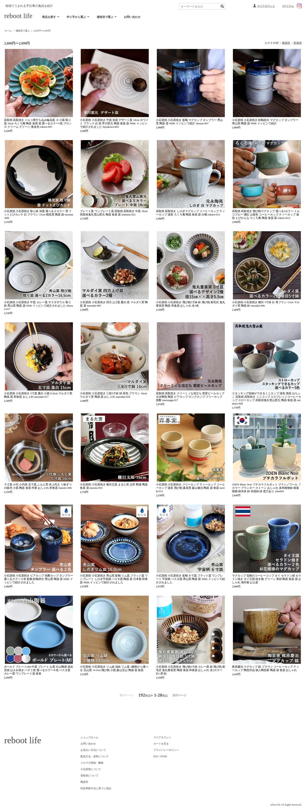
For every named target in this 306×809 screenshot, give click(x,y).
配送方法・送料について (95, 756)
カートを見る (161, 743)
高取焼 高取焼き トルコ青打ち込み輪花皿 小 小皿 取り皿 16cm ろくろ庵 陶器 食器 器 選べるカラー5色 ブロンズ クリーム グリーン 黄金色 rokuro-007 (38, 123)
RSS (155, 756)
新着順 (297, 42)
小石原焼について (91, 769)
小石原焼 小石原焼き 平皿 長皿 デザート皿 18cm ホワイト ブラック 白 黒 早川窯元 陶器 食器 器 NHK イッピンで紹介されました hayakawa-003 (114, 123)
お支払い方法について (93, 750)
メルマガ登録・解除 (92, 762)
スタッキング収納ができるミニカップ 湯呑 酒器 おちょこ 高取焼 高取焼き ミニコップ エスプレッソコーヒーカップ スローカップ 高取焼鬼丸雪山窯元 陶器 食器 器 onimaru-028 (266, 398)
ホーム (8, 30)
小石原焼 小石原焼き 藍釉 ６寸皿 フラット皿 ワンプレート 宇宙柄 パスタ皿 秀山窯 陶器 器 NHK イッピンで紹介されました (190, 579)
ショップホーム (89, 737)
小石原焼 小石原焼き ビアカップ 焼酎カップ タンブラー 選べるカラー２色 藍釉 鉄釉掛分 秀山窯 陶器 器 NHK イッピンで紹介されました (38, 579)
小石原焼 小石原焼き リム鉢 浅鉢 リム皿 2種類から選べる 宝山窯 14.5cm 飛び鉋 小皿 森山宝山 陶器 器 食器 (114, 668)
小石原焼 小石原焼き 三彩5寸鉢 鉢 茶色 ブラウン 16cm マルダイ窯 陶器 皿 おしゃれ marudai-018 (113, 395)
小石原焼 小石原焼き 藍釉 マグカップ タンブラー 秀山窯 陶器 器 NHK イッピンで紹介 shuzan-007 (189, 121)
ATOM (163, 756)
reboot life (18, 16)
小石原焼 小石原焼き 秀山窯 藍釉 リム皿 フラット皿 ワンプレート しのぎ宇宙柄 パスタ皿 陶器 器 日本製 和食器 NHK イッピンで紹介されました (114, 579)
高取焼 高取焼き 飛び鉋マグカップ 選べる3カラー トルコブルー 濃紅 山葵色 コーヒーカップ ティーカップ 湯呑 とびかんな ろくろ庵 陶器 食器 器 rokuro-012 (266, 214)
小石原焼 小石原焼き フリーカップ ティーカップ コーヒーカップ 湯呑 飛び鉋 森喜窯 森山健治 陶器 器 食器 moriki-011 (190, 488)
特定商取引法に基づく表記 (96, 788)
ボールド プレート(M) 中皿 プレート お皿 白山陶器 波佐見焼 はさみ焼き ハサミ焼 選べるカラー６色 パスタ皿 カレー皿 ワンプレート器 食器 (38, 670)
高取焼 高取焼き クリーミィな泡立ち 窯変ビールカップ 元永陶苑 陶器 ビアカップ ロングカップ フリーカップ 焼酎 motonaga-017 (190, 397)
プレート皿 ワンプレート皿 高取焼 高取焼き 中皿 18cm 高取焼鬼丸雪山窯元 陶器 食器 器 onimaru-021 (113, 212)
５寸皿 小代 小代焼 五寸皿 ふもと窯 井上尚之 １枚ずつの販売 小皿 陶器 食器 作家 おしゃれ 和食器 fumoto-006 (38, 486)
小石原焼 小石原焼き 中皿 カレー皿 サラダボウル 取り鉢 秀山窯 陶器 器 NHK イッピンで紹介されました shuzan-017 (38, 306)
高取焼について (89, 775)
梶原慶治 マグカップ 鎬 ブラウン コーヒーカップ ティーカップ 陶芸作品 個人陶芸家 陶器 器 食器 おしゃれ (265, 668)
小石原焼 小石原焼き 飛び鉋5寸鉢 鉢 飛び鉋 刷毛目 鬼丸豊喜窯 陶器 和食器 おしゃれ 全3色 (190, 304)
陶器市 (84, 781)
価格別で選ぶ (23, 30)
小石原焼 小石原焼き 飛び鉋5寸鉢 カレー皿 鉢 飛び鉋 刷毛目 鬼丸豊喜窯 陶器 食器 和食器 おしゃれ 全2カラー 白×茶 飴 (190, 670)
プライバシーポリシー (166, 750)
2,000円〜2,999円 (42, 30)
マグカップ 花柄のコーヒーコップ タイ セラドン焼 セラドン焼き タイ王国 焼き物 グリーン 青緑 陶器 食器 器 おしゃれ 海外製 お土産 (266, 579)
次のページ (179, 695)
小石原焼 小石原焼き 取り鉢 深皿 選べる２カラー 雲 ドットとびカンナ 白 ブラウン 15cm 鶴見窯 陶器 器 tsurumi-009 (38, 214)
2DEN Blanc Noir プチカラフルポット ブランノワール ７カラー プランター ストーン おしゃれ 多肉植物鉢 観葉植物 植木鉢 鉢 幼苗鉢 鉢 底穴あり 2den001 (266, 488)
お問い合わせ (132, 17)
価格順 (286, 42)
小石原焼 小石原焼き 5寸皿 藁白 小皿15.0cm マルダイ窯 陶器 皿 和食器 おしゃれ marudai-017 (38, 395)
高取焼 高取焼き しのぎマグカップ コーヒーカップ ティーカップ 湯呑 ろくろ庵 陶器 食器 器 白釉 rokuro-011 (190, 212)
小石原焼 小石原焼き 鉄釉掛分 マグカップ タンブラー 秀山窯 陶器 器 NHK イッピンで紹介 (265, 121)
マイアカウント (266, 5)
